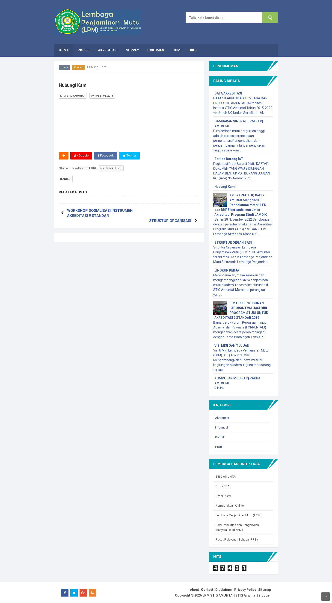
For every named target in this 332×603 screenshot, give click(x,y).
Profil (219, 447)
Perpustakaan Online (231, 505)
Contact (207, 589)
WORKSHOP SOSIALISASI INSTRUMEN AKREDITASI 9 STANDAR (91, 215)
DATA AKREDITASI (228, 93)
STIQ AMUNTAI (226, 476)
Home (64, 67)
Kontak (78, 67)
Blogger (264, 595)
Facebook (106, 155)
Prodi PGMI (223, 496)
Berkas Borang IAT (228, 159)
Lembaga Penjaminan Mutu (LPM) (240, 515)
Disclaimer (223, 589)
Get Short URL (111, 168)
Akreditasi (222, 418)
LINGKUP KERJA (226, 270)
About (194, 589)
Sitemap (264, 589)
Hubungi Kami (225, 187)
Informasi (222, 427)
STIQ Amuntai (245, 595)
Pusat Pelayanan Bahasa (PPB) (238, 539)
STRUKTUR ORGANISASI (169, 210)
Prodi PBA (223, 486)
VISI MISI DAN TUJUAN (231, 345)
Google (81, 155)
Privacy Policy (245, 589)
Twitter (131, 155)
